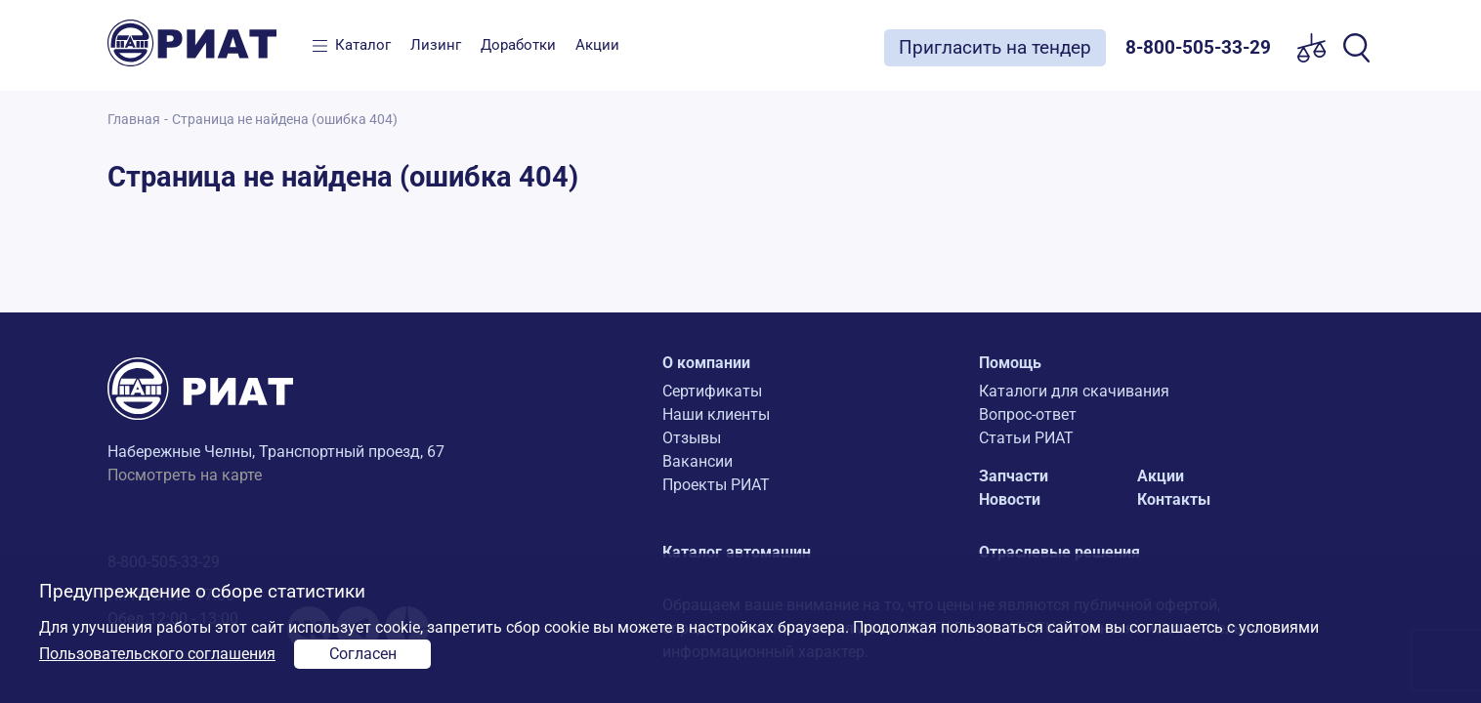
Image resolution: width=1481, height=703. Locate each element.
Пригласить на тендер (995, 47)
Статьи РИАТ (1026, 438)
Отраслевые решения (1059, 552)
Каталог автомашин (736, 552)
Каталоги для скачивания (1074, 391)
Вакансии (697, 461)
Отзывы (691, 438)
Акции (597, 45)
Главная (133, 119)
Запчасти (1013, 476)
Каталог (363, 45)
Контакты (1173, 499)
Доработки (518, 45)
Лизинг (435, 45)
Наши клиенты (716, 414)
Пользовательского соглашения (157, 653)
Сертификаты (712, 391)
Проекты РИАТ (716, 485)
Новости (1009, 499)
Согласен (363, 653)
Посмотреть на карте (184, 475)
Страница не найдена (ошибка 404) (285, 119)
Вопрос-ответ (1028, 414)
